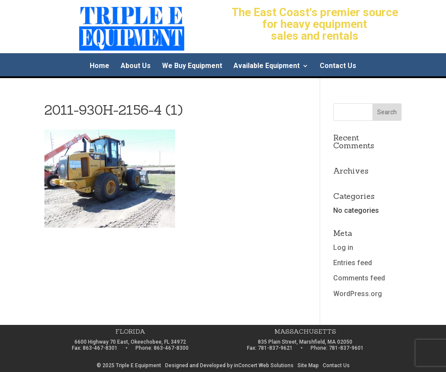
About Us (136, 66)
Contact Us (338, 66)
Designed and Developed (195, 365)
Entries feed (352, 263)
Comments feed (359, 278)
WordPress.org (357, 294)
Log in (343, 247)
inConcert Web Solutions (264, 365)
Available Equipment (266, 66)
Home (99, 66)
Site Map (308, 365)
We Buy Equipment (192, 66)
